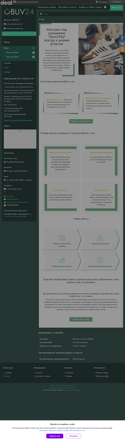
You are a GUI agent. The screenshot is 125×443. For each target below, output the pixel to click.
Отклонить (73, 436)
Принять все (55, 436)
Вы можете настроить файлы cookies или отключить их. (62, 430)
